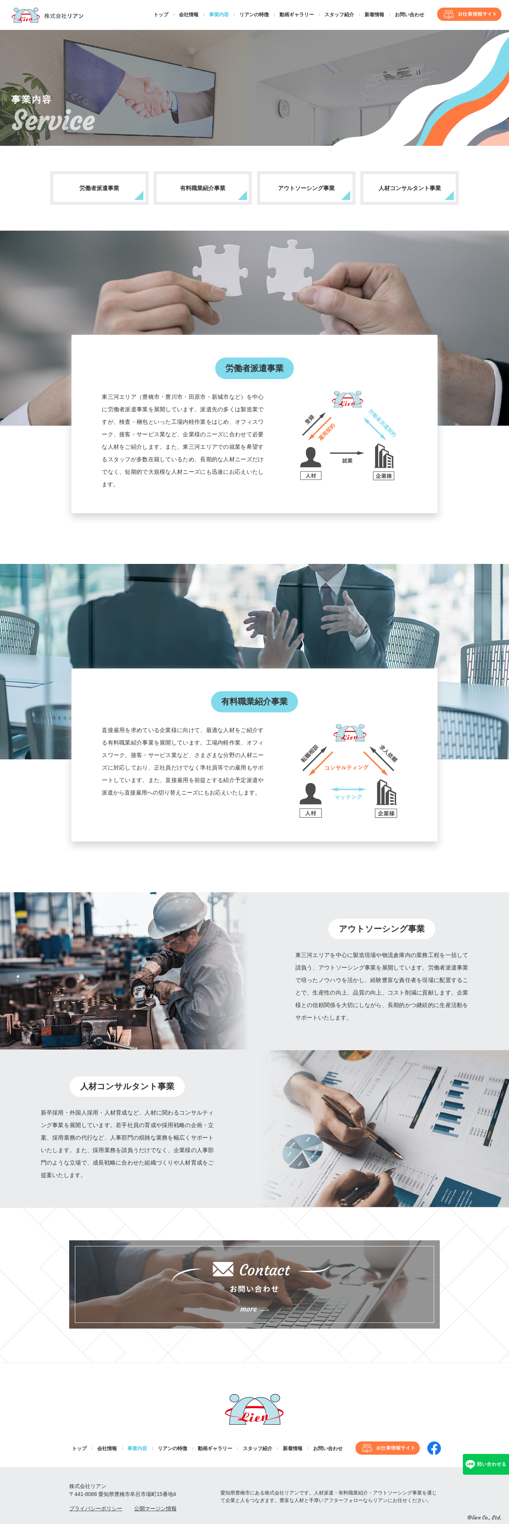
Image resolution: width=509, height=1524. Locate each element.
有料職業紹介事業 (202, 188)
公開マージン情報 (155, 1508)
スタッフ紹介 (339, 14)
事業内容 (219, 14)
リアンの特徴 (254, 14)
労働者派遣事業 (99, 188)
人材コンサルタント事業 (410, 188)
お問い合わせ (409, 14)
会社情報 (189, 14)
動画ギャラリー (296, 14)
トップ (161, 14)
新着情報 (374, 14)
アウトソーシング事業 (306, 188)
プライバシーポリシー (95, 1508)
